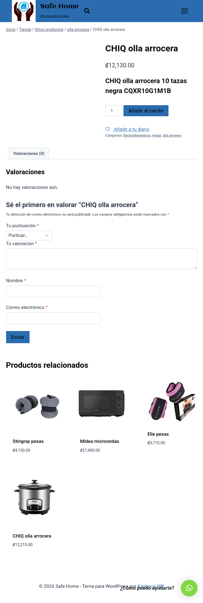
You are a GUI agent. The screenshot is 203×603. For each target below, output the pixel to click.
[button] (189, 588)
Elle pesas (158, 434)
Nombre (16, 280)
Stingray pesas (28, 441)
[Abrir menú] (184, 11)
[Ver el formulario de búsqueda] (87, 11)
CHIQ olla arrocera (32, 536)
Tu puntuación (22, 225)
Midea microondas (99, 441)
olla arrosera (172, 135)
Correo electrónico (27, 307)
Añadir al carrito (146, 110)
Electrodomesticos (137, 135)
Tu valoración (21, 243)
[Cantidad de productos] (113, 110)
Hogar (156, 135)
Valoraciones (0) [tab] (28, 153)
